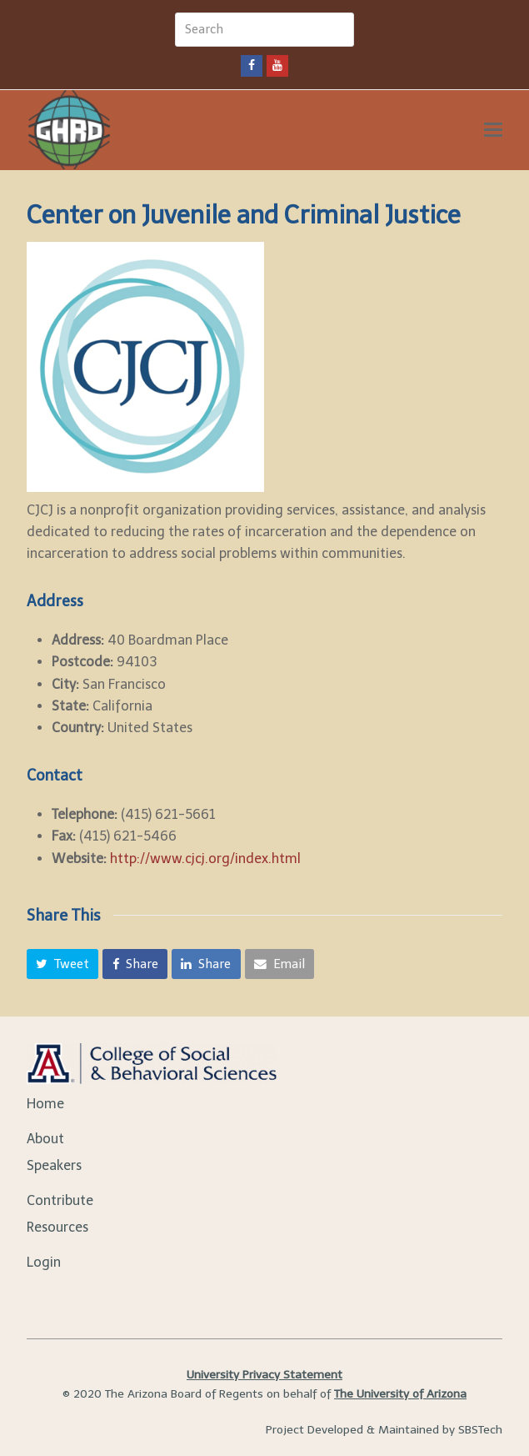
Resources (57, 1227)
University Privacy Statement (264, 1375)
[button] (63, 964)
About (45, 1139)
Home (45, 1104)
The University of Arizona (400, 1394)
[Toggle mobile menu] (493, 130)
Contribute (60, 1200)
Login (44, 1262)
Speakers (54, 1165)
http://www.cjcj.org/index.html (205, 858)
